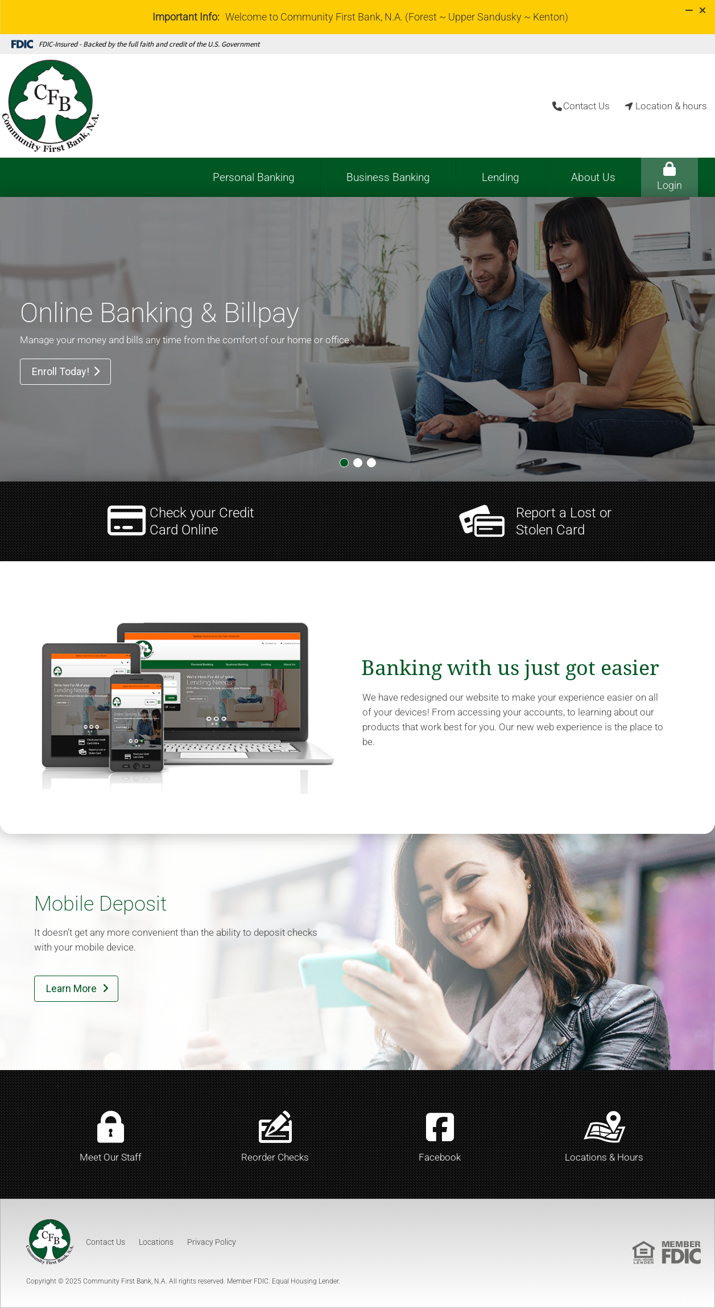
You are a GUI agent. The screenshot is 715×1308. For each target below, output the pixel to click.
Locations (156, 1242)
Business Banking (388, 177)
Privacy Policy (211, 1242)
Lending (500, 177)
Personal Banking (254, 177)
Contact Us (105, 1242)
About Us (593, 177)
